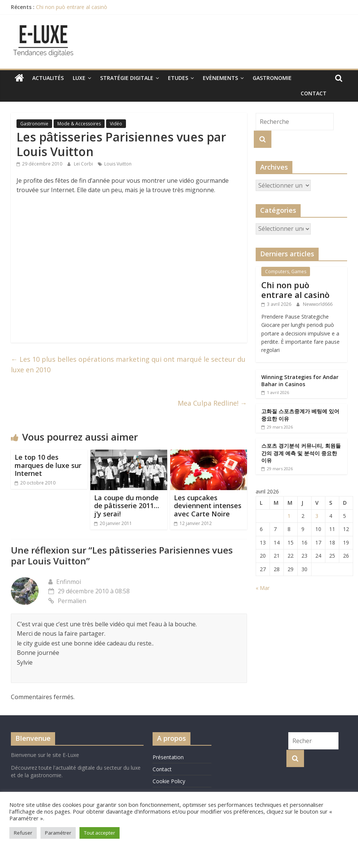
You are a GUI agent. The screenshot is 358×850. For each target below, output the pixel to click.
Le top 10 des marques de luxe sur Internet (48, 465)
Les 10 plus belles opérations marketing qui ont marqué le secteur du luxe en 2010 (128, 365)
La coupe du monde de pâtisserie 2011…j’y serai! (126, 505)
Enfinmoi (68, 582)
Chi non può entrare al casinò (71, 7)
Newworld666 (318, 304)
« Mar (263, 587)
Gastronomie (272, 77)
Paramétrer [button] (58, 832)
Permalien (67, 601)
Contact (314, 93)
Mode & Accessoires (79, 123)
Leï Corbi (84, 164)
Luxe (79, 77)
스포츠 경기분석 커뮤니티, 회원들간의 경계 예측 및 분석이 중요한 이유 (301, 453)
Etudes (178, 77)
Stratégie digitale (126, 77)
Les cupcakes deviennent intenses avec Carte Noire (207, 505)
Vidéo (116, 123)
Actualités (48, 77)
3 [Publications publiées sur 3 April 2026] (316, 515)
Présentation (168, 757)
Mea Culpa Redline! (212, 403)
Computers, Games (285, 271)
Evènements (220, 77)
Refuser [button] (23, 832)
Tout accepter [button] (99, 832)
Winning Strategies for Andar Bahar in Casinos (300, 380)
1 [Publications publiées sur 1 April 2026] (289, 515)
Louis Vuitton (118, 164)
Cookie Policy (169, 781)
